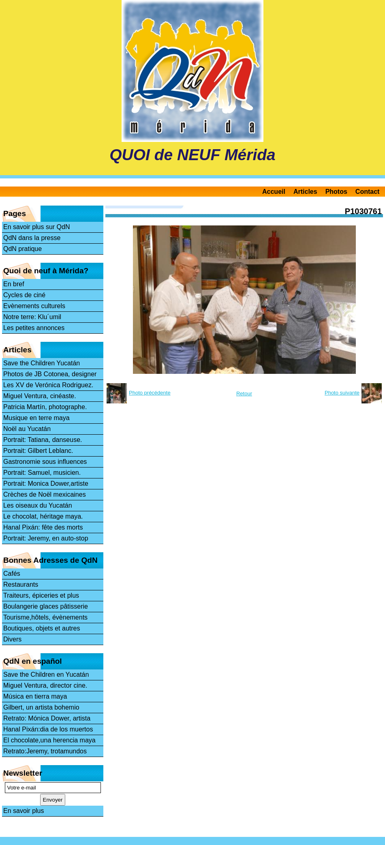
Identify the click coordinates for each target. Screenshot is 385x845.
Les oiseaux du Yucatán (37, 505)
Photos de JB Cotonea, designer (49, 374)
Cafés (11, 573)
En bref (13, 284)
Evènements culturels (34, 305)
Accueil (273, 191)
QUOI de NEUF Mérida (192, 154)
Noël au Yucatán (27, 428)
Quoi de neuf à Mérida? (45, 270)
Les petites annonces (33, 327)
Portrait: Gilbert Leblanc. (38, 450)
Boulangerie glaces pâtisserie (45, 606)
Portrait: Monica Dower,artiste (45, 483)
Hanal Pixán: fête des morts (43, 527)
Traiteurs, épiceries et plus (41, 595)
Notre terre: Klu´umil (32, 316)
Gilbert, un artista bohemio (41, 707)
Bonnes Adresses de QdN (50, 560)
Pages (14, 213)
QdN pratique (22, 248)
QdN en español (32, 661)
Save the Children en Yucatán (46, 674)
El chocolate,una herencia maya (49, 740)
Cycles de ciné (24, 295)
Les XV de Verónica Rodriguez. (48, 385)
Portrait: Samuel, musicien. (42, 472)
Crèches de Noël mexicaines (44, 494)
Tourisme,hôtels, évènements (45, 617)
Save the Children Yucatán (41, 363)
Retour (244, 393)
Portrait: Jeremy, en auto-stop (45, 538)
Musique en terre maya (36, 417)
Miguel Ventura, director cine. (45, 685)
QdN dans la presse (31, 237)
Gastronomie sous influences (45, 461)
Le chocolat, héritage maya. (43, 516)
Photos (336, 191)
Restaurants (20, 584)
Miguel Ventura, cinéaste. (39, 395)
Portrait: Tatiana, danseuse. (42, 439)
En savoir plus (23, 810)
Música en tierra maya (35, 696)
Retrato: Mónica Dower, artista (46, 718)
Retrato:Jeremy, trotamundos (45, 751)
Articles (305, 191)
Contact (367, 191)
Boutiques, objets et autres (41, 628)
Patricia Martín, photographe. (45, 406)
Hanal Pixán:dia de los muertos (48, 729)
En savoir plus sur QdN (36, 226)
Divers (12, 639)
